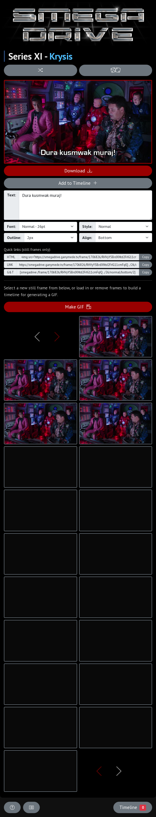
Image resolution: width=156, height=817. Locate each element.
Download (78, 171)
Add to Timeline (78, 183)
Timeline (132, 807)
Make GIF (78, 307)
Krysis (61, 56)
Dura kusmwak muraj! (85, 205)
